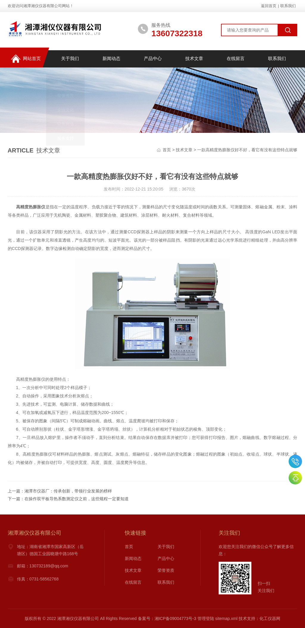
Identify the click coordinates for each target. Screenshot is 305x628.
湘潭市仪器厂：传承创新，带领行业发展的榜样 (68, 491)
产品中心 (152, 58)
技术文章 (194, 58)
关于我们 (70, 58)
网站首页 (26, 59)
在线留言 (235, 58)
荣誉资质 (166, 570)
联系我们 (288, 6)
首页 (167, 149)
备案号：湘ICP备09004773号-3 (167, 618)
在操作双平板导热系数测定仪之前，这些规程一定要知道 (76, 498)
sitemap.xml (226, 618)
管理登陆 (205, 618)
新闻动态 (111, 58)
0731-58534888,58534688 (295, 461)
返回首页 (268, 6)
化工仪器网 (269, 618)
